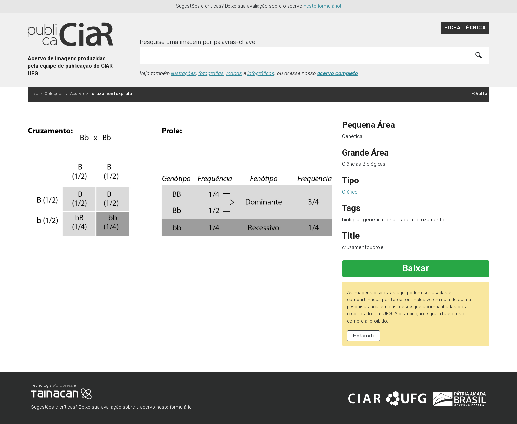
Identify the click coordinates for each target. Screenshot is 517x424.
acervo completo (337, 73)
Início (33, 93)
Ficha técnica (465, 28)
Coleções (54, 93)
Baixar (416, 268)
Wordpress (63, 385)
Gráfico (350, 192)
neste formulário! (322, 6)
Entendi (363, 336)
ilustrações (183, 73)
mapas (234, 73)
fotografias (211, 73)
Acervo (77, 93)
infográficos (260, 73)
